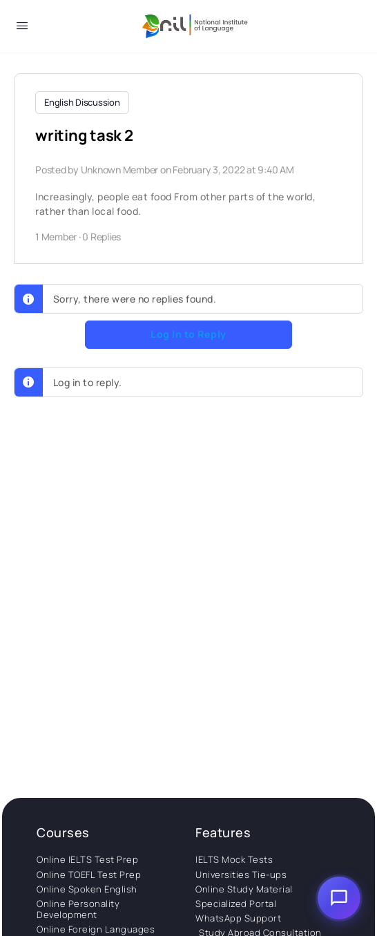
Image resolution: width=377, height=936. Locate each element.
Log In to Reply (188, 334)
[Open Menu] (22, 28)
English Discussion (82, 102)
